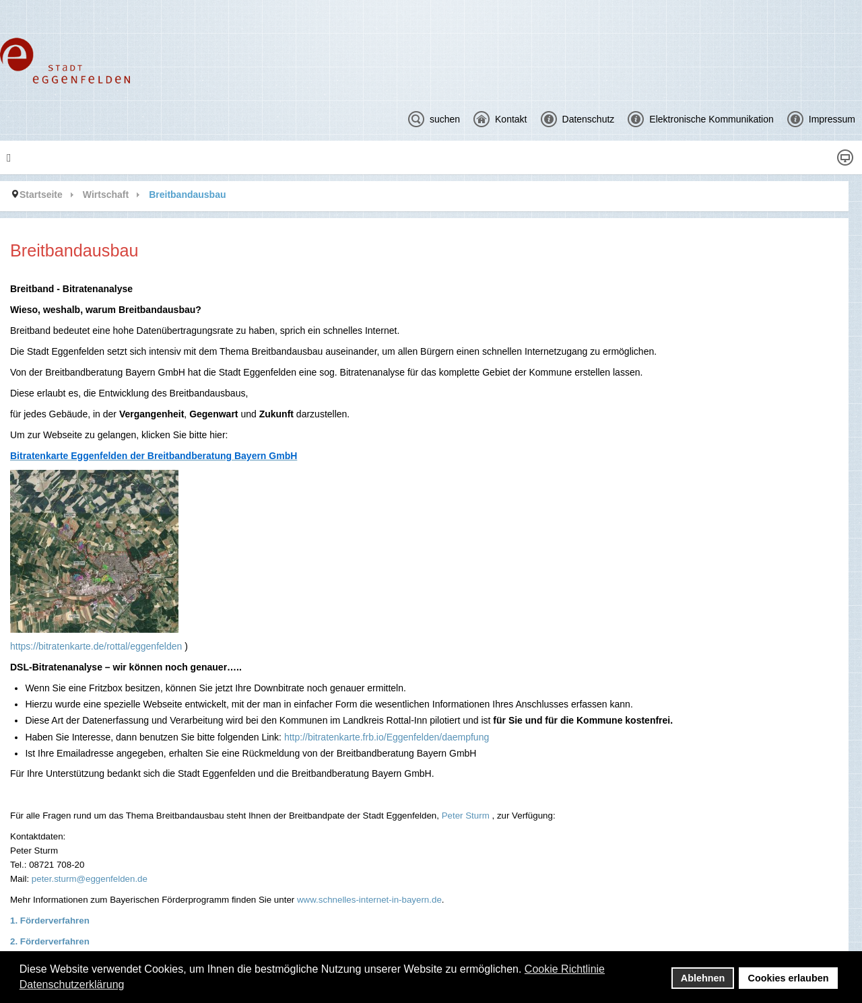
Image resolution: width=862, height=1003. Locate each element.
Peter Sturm (466, 815)
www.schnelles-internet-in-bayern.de (369, 900)
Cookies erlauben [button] (788, 978)
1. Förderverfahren (50, 920)
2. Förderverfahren (50, 941)
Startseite (41, 194)
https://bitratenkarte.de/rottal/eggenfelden (96, 646)
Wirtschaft (106, 194)
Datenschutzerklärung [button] (72, 984)
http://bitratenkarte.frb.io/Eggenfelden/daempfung (386, 737)
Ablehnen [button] (703, 978)
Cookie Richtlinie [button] (565, 969)
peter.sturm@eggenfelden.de (89, 879)
